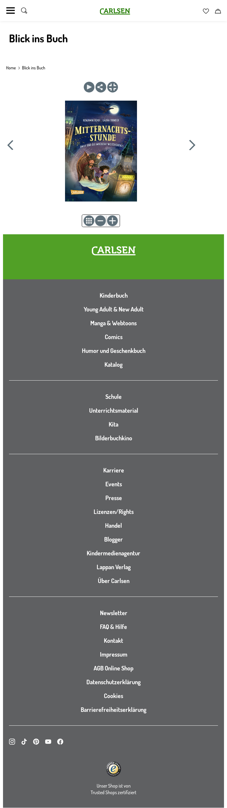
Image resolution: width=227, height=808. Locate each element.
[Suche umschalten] (24, 11)
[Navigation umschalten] (10, 10)
